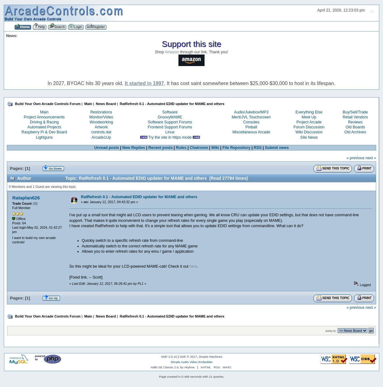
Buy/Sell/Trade (355, 112)
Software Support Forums (170, 122)
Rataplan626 (26, 197)
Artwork (101, 127)
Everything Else (309, 112)
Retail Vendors (355, 117)
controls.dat (101, 132)
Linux (170, 132)
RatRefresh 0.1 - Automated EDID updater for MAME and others (139, 197)
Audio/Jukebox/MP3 (251, 112)
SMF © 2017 (188, 356)
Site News (309, 137)
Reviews (355, 122)
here (193, 266)
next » (371, 158)
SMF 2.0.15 (169, 356)
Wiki (215, 148)
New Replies (133, 148)
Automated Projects (44, 127)
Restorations (101, 112)
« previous (356, 158)
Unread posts (106, 148)
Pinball (251, 127)
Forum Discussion (309, 127)
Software (170, 112)
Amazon (172, 52)
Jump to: (331, 330)
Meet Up (309, 117)
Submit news (277, 148)
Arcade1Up (101, 137)
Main (44, 112)
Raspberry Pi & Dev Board (44, 132)
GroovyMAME (170, 117)
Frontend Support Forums (170, 127)
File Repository (236, 148)
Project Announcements (44, 117)
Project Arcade (308, 122)
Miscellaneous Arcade (251, 132)
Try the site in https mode (170, 137)
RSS (258, 148)
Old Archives (355, 132)
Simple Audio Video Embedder (192, 362)
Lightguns (44, 137)
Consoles (251, 122)
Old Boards (355, 127)
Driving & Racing (44, 122)
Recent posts (160, 148)
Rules (181, 148)
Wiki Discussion (308, 132)
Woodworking (101, 122)
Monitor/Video (101, 117)
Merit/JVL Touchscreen (251, 117)
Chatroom (199, 148)
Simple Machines (210, 356)
